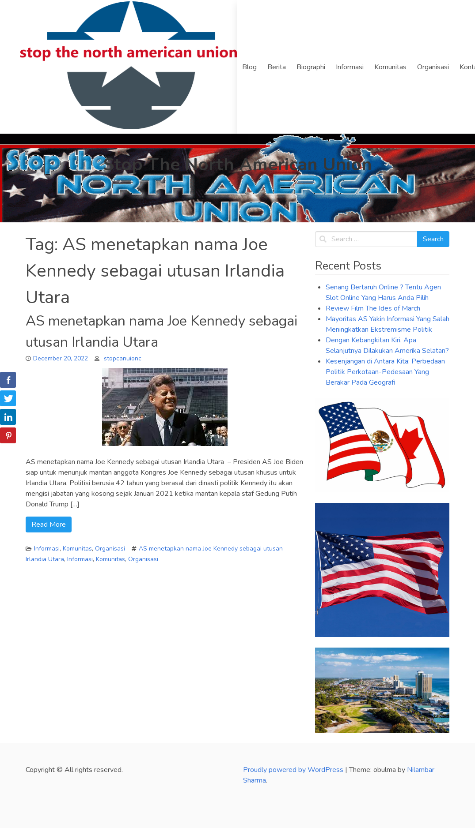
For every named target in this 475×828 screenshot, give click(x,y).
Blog (249, 67)
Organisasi (433, 67)
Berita (276, 67)
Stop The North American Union (237, 164)
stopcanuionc (122, 358)
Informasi (350, 67)
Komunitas (390, 67)
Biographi (310, 67)
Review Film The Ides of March (373, 308)
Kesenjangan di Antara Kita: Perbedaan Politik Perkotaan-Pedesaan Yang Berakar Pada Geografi (385, 371)
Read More (48, 524)
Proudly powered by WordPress (294, 770)
